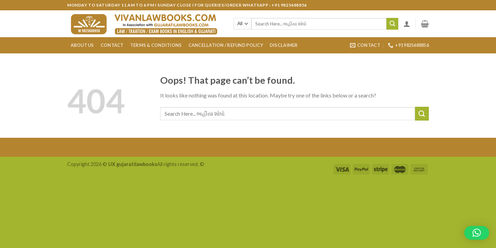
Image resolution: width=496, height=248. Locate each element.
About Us (82, 45)
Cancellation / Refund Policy (225, 45)
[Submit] (392, 24)
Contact (112, 45)
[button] (476, 233)
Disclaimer (284, 45)
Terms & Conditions (156, 45)
